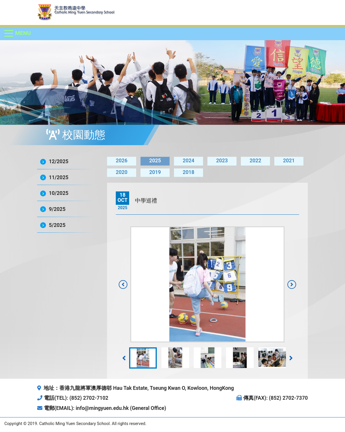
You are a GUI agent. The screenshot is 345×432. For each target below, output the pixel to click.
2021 (289, 160)
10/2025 (58, 193)
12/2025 (58, 161)
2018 (188, 172)
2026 (121, 160)
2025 (155, 160)
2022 (255, 160)
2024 (188, 160)
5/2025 (57, 225)
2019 (155, 172)
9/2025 (57, 209)
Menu (23, 33)
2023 (222, 160)
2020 (121, 172)
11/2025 (58, 177)
